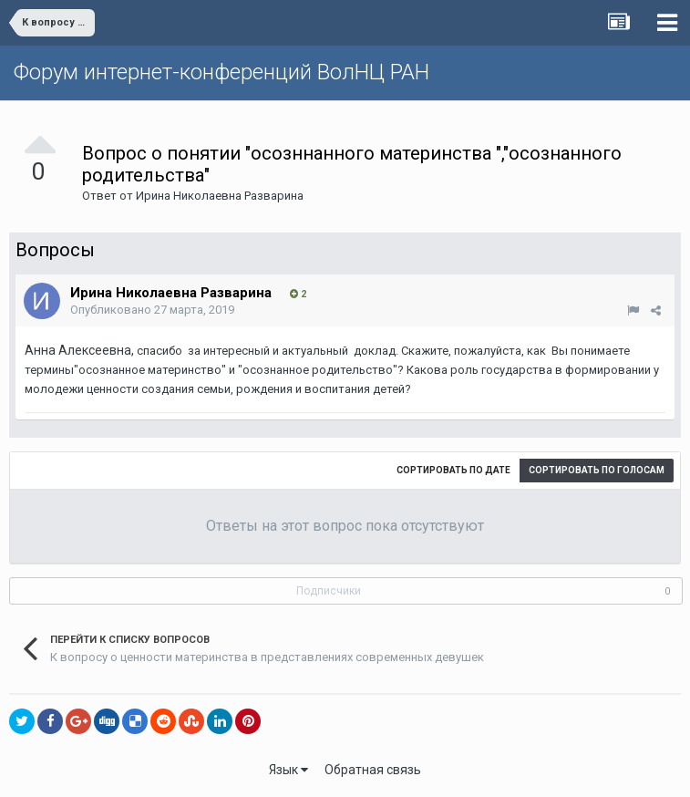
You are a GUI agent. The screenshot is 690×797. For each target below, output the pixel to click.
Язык (288, 769)
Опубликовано (152, 309)
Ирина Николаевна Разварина (220, 195)
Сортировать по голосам (596, 470)
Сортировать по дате (453, 470)
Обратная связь (372, 769)
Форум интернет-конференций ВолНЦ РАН (221, 72)
